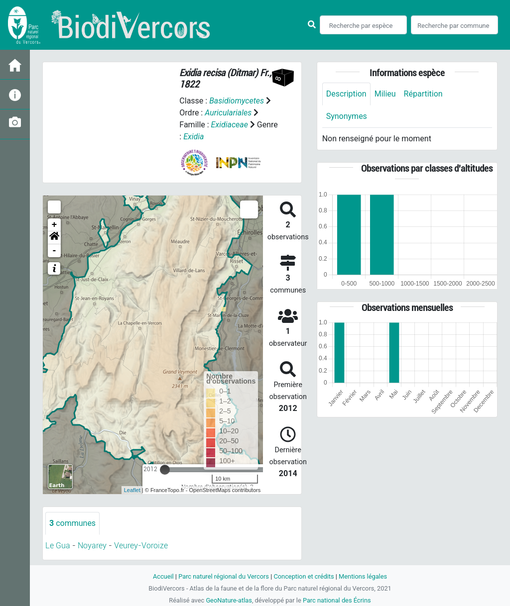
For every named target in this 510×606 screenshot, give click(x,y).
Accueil (163, 576)
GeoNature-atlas (229, 600)
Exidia (193, 136)
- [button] (54, 251)
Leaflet (132, 490)
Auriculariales (228, 112)
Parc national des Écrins (337, 600)
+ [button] (54, 225)
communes (72, 523)
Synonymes (346, 116)
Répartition (423, 94)
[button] (54, 237)
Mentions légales (363, 576)
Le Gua (57, 545)
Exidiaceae (229, 124)
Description (346, 94)
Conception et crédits (303, 576)
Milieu (385, 94)
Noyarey (92, 545)
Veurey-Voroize (141, 545)
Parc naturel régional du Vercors (223, 576)
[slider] (165, 470)
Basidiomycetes (236, 100)
